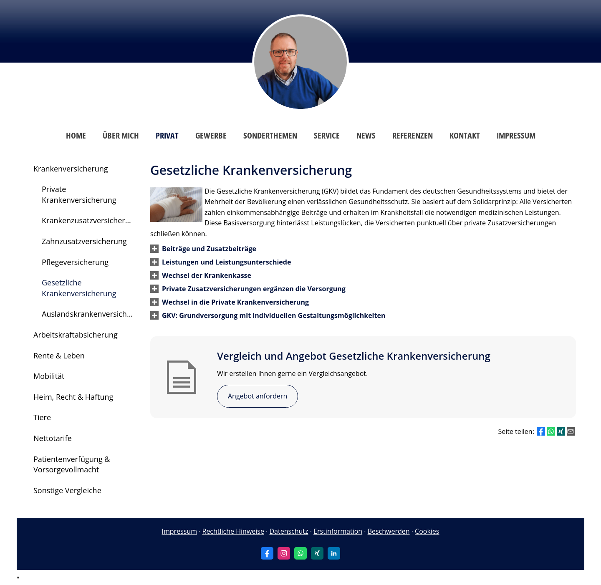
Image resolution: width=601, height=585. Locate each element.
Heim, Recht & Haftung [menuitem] (73, 397)
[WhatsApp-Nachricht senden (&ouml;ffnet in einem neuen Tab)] (300, 553)
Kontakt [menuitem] (464, 135)
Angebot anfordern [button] (257, 396)
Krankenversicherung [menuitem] (70, 169)
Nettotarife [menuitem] (52, 438)
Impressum (179, 531)
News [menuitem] (366, 135)
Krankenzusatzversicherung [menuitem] (90, 220)
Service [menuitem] (327, 135)
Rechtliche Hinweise (233, 531)
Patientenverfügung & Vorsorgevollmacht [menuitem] (71, 464)
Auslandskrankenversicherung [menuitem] (92, 314)
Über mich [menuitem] (121, 135)
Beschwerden (389, 531)
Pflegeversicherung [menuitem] (75, 262)
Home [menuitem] (76, 135)
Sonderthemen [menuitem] (270, 135)
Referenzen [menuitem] (412, 135)
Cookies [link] (427, 531)
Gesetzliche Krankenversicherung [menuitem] (79, 287)
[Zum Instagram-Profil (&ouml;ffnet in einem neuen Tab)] (284, 553)
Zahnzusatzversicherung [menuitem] (84, 241)
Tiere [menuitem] (42, 417)
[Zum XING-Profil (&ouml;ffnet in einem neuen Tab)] (317, 553)
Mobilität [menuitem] (49, 376)
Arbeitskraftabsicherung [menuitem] (75, 335)
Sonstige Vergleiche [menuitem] (67, 490)
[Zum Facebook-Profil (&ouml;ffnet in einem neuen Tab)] (267, 553)
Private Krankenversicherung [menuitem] (79, 194)
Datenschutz (288, 531)
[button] (209, 248)
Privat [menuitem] (167, 135)
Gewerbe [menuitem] (211, 135)
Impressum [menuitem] (516, 135)
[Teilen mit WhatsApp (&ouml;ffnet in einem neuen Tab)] (551, 431)
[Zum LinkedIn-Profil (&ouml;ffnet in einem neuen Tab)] (334, 553)
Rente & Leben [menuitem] (59, 355)
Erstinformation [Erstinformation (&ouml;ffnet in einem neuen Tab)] (337, 531)
